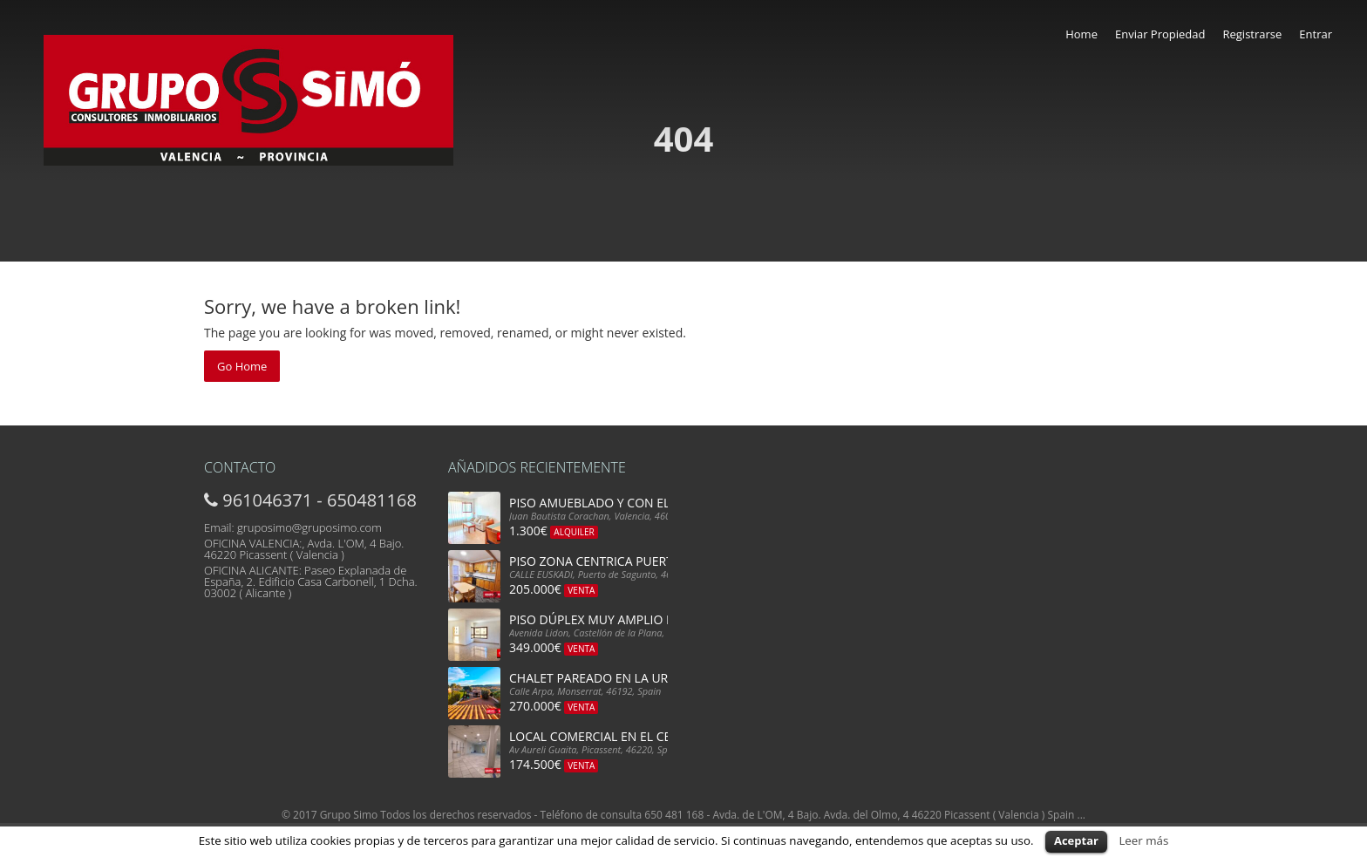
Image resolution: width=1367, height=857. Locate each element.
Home (1081, 34)
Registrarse (1252, 34)
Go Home (242, 366)
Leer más (1143, 840)
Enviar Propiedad (1160, 34)
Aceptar (1076, 840)
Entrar (1315, 34)
